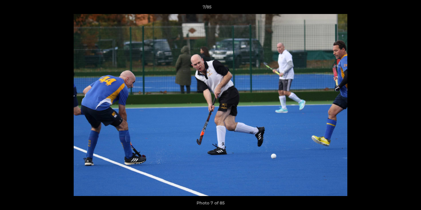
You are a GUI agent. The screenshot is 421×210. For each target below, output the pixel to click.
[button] (396, 8)
